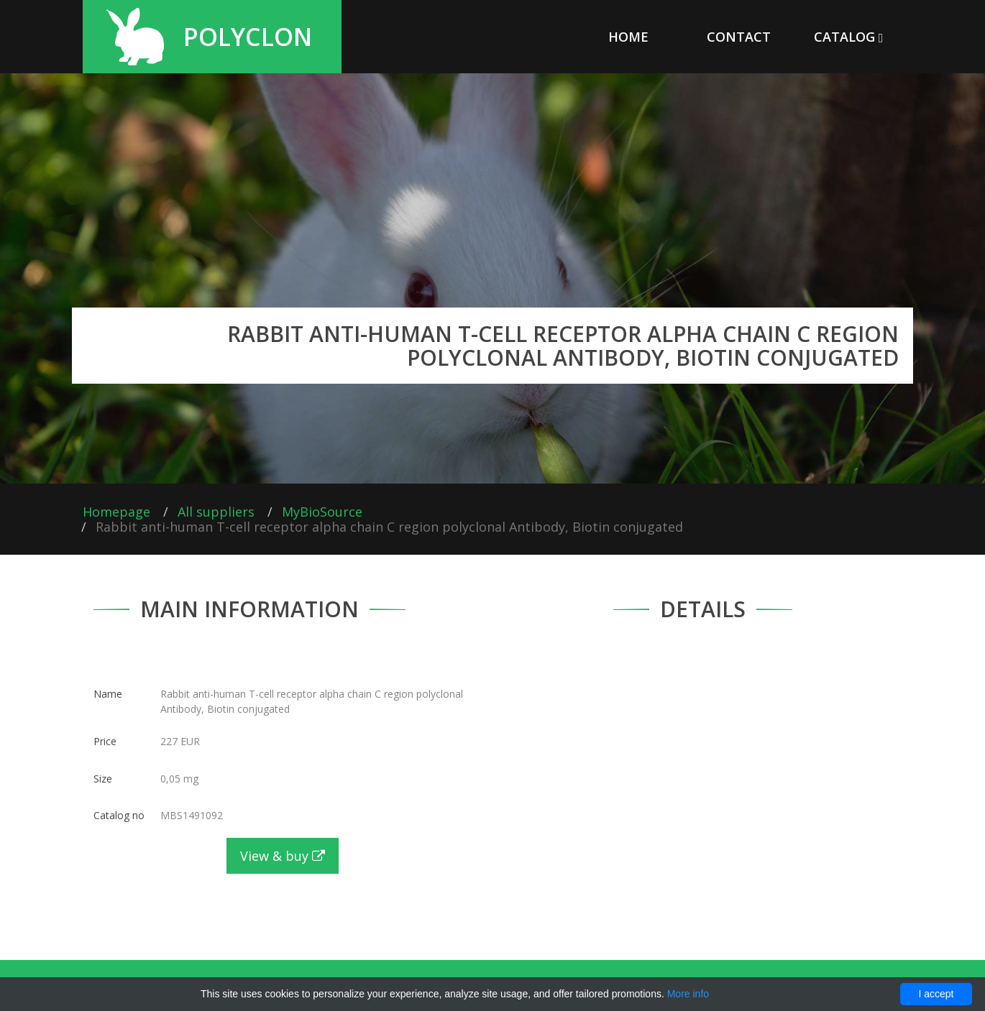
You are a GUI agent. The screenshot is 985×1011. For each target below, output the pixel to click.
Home (628, 36)
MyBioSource (322, 511)
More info (688, 994)
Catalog (849, 36)
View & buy (282, 855)
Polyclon (247, 36)
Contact (739, 36)
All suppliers (216, 511)
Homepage (116, 511)
